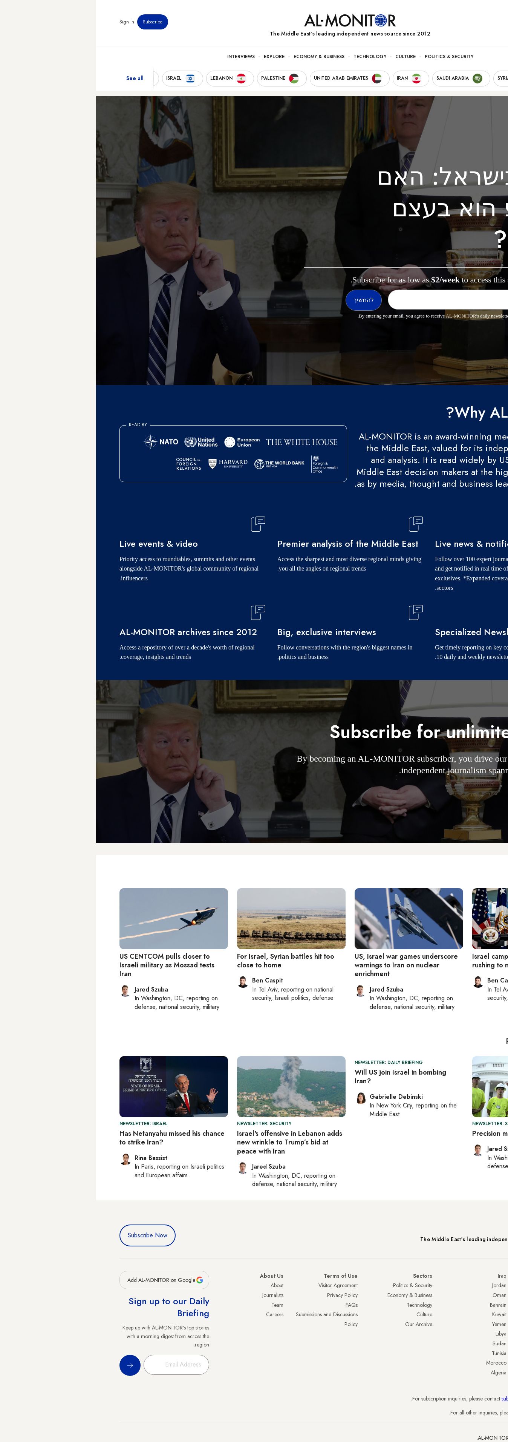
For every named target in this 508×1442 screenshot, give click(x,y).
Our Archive (322, 1324)
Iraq (406, 1276)
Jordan (403, 1285)
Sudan (403, 1343)
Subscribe (56, 22)
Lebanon (475, 1362)
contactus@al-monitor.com (456, 1412)
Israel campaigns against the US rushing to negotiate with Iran (425, 961)
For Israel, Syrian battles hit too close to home (189, 961)
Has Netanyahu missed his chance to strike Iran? (76, 1138)
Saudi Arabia (470, 1295)
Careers (178, 1314)
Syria (479, 1372)
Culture (309, 57)
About (180, 1285)
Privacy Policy (246, 1295)
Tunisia (403, 1353)
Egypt (479, 1343)
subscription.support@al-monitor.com (445, 1398)
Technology (273, 57)
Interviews (145, 57)
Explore (178, 57)
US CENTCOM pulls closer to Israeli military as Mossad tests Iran (70, 965)
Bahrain (402, 1305)
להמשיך (467, 792)
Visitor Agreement (242, 1285)
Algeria (402, 1372)
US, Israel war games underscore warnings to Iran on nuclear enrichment (310, 965)
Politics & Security (353, 57)
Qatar (478, 1353)
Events (429, 22)
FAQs (255, 1305)
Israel (479, 1324)
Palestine (475, 1333)
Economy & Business (222, 57)
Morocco (400, 1362)
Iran (480, 1305)
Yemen (403, 1324)
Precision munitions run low (418, 1133)
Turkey (477, 1285)
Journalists (176, 1295)
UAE (480, 1314)
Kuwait (403, 1314)
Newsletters (454, 22)
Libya (404, 1333)
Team (181, 1305)
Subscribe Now (51, 1235)
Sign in (30, 22)
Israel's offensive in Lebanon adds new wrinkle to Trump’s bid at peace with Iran (193, 1142)
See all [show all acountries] (38, 79)
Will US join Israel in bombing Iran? (304, 1076)
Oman (403, 1295)
